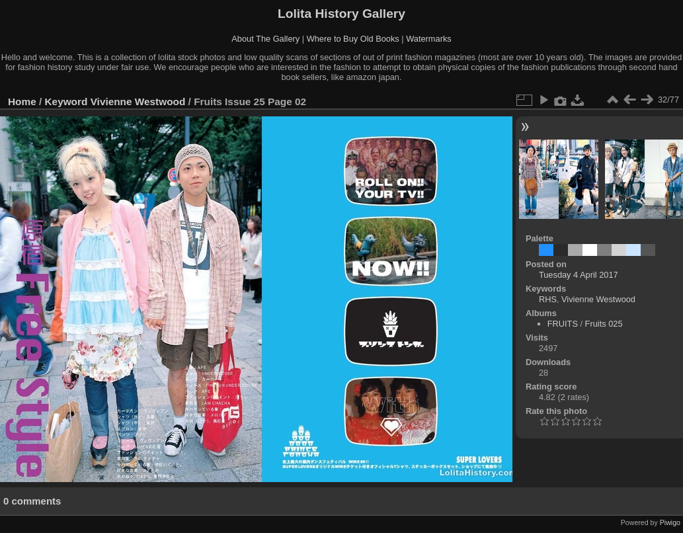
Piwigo (670, 522)
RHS (548, 299)
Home (22, 101)
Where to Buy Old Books (353, 39)
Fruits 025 (604, 324)
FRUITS (562, 324)
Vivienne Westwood (138, 101)
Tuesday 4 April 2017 (578, 275)
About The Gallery (265, 39)
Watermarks (429, 39)
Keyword (66, 101)
